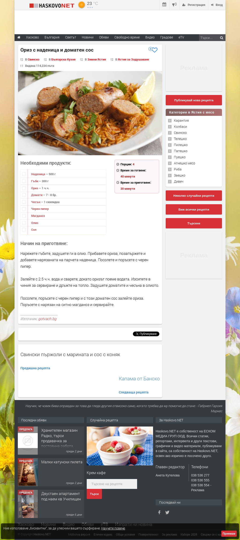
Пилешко (181, 145)
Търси (94, 494)
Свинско (33, 59)
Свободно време (127, 37)
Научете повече (113, 528)
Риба (178, 169)
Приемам (229, 533)
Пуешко (180, 157)
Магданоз (38, 216)
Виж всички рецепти (193, 209)
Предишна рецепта (35, 368)
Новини (88, 37)
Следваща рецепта (134, 392)
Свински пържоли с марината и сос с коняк (70, 354)
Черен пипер (40, 209)
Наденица (38, 174)
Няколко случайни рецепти (193, 195)
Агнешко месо (184, 163)
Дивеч (178, 181)
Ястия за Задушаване (133, 59)
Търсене (194, 223)
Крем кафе (96, 472)
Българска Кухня (63, 59)
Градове (166, 37)
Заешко (179, 175)
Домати (37, 195)
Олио (34, 223)
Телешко (180, 138)
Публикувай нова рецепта (193, 100)
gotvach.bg (47, 318)
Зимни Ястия (96, 59)
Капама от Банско (139, 378)
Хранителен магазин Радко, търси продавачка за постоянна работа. (59, 438)
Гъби (35, 181)
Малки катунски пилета (61, 461)
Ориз (35, 188)
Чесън (36, 202)
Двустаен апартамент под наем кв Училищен (61, 496)
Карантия (181, 120)
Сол (33, 229)
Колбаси (180, 126)
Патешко (181, 151)
